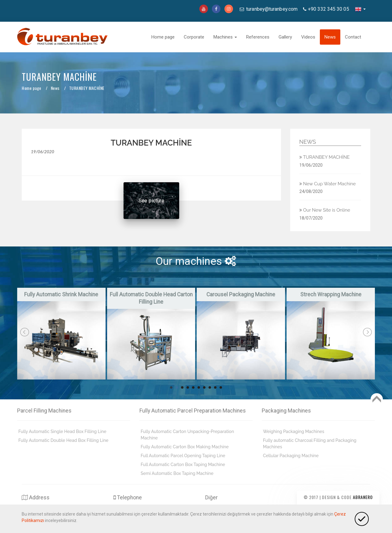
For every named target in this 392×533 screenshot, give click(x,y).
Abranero (363, 497)
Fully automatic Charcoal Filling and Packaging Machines (309, 443)
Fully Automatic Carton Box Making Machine (185, 446)
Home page (163, 37)
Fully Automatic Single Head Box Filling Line (62, 431)
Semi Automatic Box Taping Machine (177, 473)
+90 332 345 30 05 (328, 9)
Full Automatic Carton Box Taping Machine (183, 464)
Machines (225, 37)
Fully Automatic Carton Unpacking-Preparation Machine (187, 434)
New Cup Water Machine (327, 184)
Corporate (194, 37)
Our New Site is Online (324, 210)
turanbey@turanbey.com (271, 9)
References (257, 37)
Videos (308, 37)
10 (221, 387)
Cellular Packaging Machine (291, 455)
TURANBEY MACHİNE (324, 157)
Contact (353, 37)
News (330, 37)
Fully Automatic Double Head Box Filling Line (63, 440)
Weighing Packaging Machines (293, 431)
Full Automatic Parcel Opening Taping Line (183, 455)
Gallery (285, 37)
